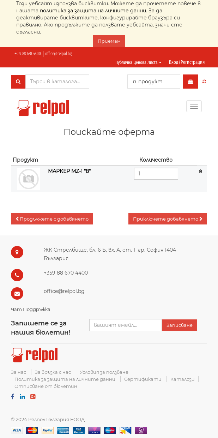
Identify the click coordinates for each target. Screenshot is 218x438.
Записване (179, 325)
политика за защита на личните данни (93, 10)
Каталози (182, 379)
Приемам (109, 41)
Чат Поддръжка (30, 309)
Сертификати (143, 379)
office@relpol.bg (58, 53)
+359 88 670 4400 (27, 53)
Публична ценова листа (138, 62)
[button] (52, 219)
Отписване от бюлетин (45, 386)
